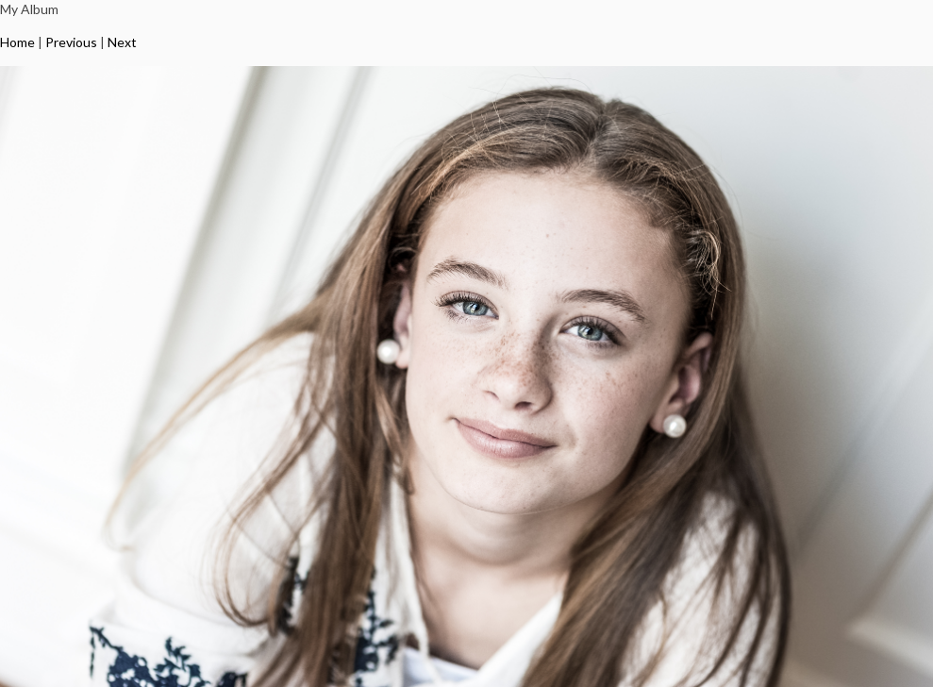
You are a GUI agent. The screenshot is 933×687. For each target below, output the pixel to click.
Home (17, 42)
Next (122, 42)
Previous (71, 42)
